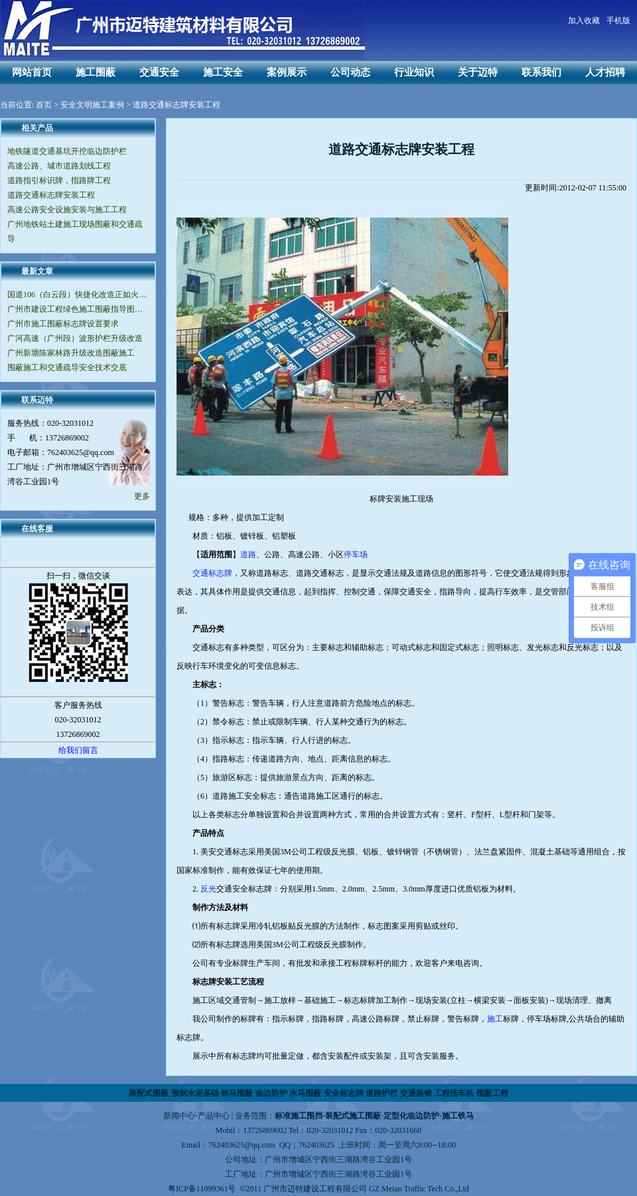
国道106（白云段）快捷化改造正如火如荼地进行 (78, 294)
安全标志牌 (344, 1093)
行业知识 (414, 72)
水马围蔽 (305, 1093)
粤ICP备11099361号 (202, 1188)
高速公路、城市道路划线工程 (59, 165)
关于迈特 (478, 72)
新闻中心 (179, 1115)
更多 (142, 496)
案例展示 (287, 72)
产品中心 (214, 1115)
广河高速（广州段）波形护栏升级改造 (75, 338)
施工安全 (223, 72)
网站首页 (32, 72)
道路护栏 (381, 1093)
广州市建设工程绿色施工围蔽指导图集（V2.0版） (78, 309)
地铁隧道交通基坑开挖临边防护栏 (67, 151)
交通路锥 (416, 1093)
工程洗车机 (454, 1093)
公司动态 (350, 72)
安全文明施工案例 (92, 104)
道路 (248, 554)
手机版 (618, 20)
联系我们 (541, 72)
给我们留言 (78, 750)
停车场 (356, 554)
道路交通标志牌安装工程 (51, 195)
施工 (495, 1019)
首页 (44, 104)
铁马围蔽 (237, 1093)
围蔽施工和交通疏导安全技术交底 (67, 367)
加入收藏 (584, 20)
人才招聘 (605, 72)
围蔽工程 (492, 1093)
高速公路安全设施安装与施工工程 (67, 209)
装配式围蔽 (149, 1093)
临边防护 (271, 1093)
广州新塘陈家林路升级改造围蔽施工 (71, 353)
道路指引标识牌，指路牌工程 (59, 180)
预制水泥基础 (195, 1093)
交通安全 (159, 72)
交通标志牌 (212, 573)
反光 (208, 889)
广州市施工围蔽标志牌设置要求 (63, 323)
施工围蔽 (95, 72)
